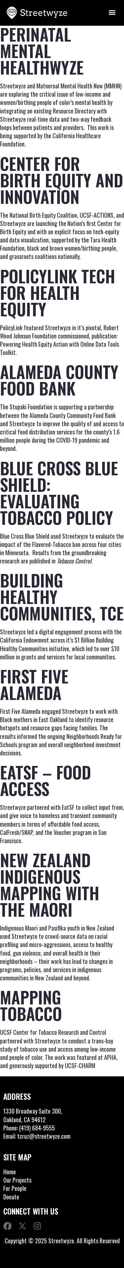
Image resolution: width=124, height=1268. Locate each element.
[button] (111, 12)
